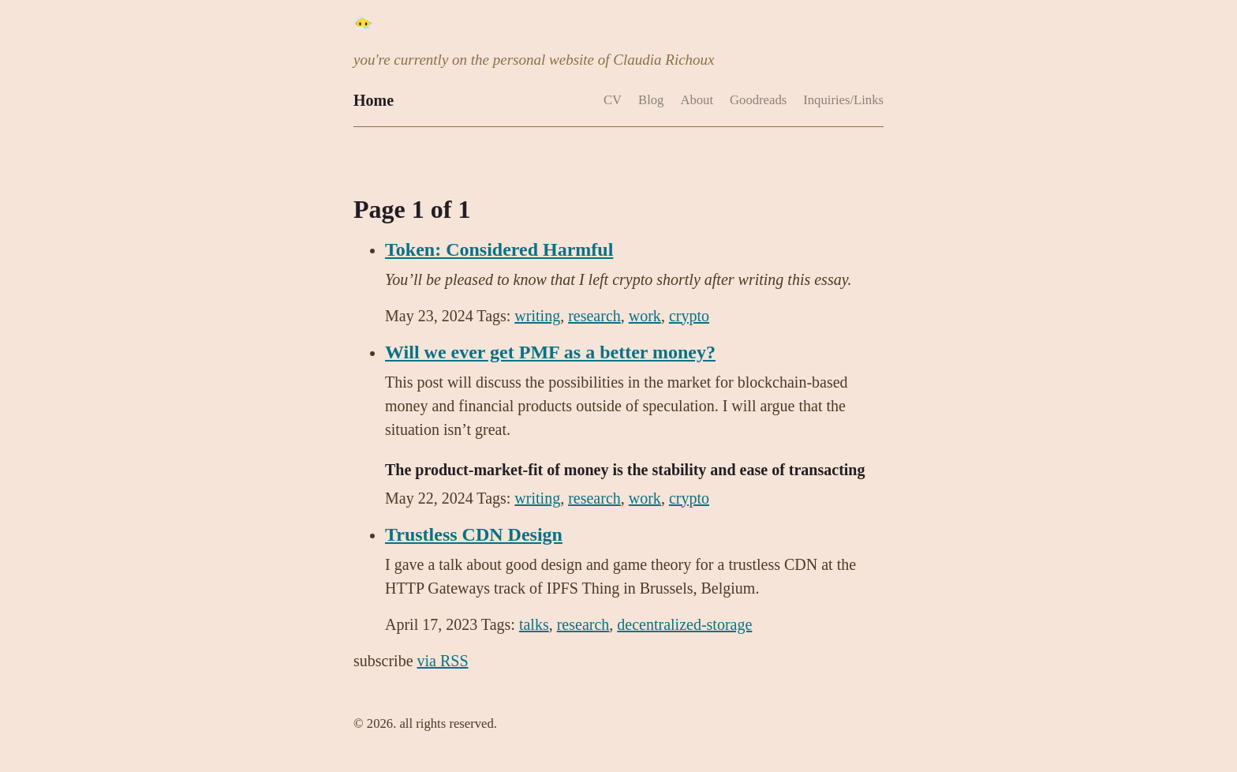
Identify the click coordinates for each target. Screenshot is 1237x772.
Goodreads (758, 99)
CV (613, 99)
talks (534, 624)
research (594, 315)
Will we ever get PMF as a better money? (550, 352)
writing (537, 315)
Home (373, 100)
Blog (650, 99)
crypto (689, 315)
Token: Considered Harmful (499, 249)
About (696, 99)
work (645, 315)
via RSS (443, 660)
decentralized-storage (684, 624)
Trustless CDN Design (473, 534)
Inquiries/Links (843, 99)
